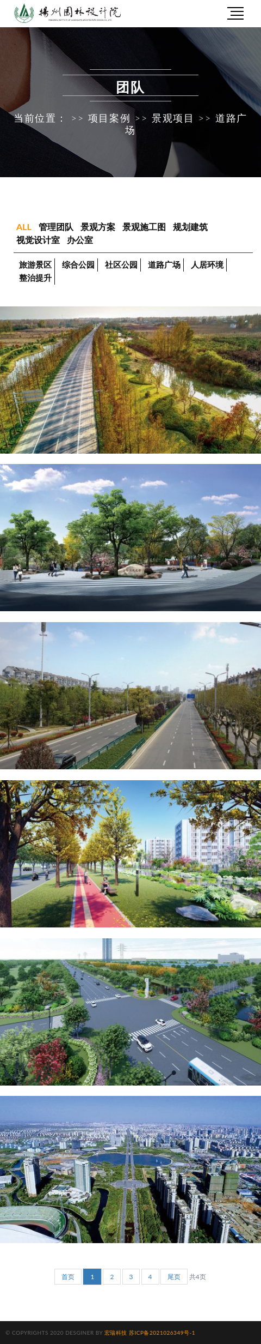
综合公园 (78, 264)
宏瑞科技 (115, 1332)
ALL (24, 226)
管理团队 (56, 226)
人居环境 (207, 264)
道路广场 (164, 264)
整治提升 (35, 277)
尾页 (174, 1277)
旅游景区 (35, 264)
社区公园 (121, 264)
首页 (67, 1277)
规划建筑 (190, 226)
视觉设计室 (38, 239)
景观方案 (97, 226)
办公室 (80, 239)
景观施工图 (144, 226)
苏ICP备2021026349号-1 (162, 1332)
